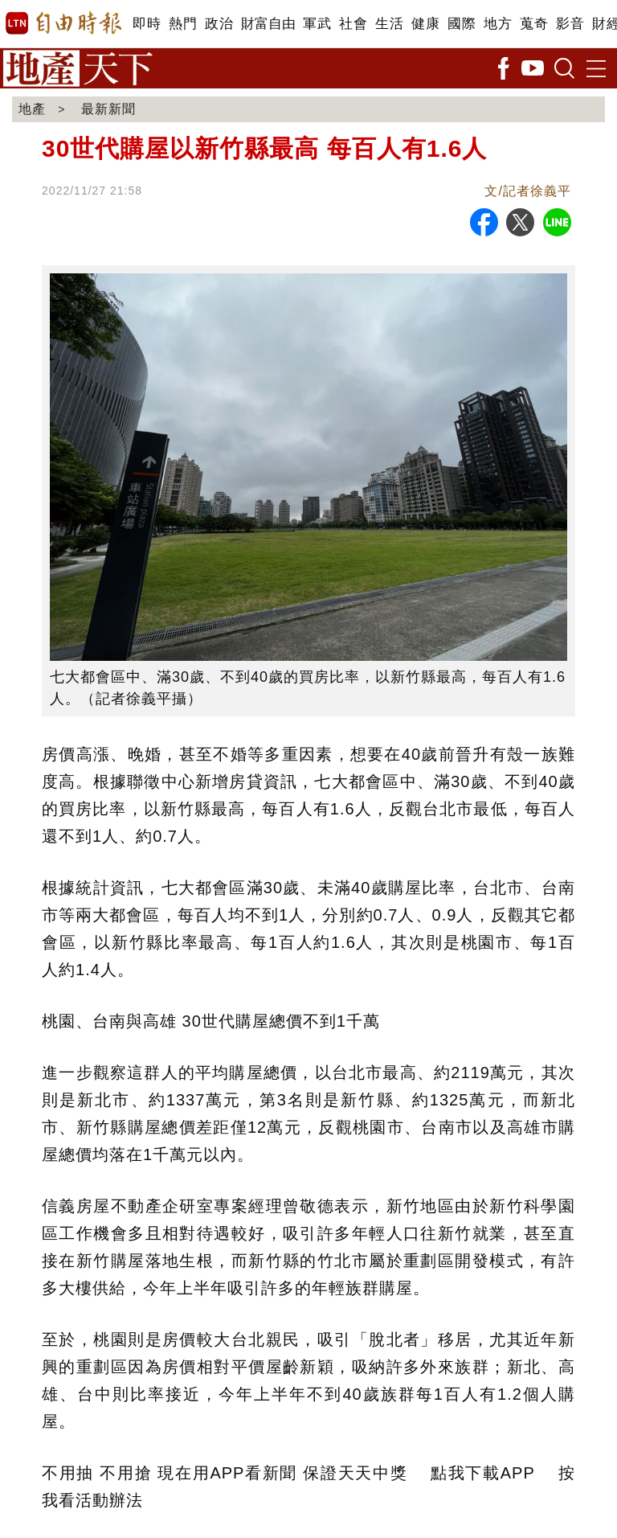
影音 (570, 23)
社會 (353, 23)
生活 (389, 23)
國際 (461, 23)
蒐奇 (534, 23)
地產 (32, 109)
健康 (425, 23)
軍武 (317, 23)
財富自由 (268, 23)
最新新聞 (108, 109)
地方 (498, 23)
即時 (147, 23)
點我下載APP (482, 1473)
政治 (219, 23)
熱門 (183, 23)
